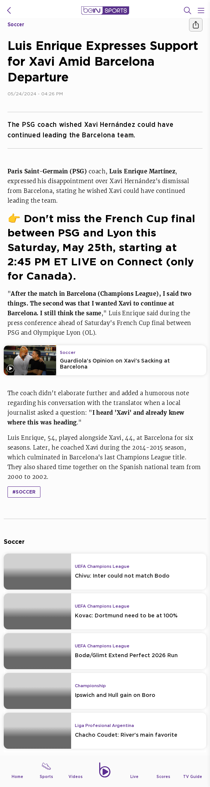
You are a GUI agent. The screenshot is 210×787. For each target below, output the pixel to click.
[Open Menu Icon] (201, 10)
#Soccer (24, 491)
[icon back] (8, 10)
